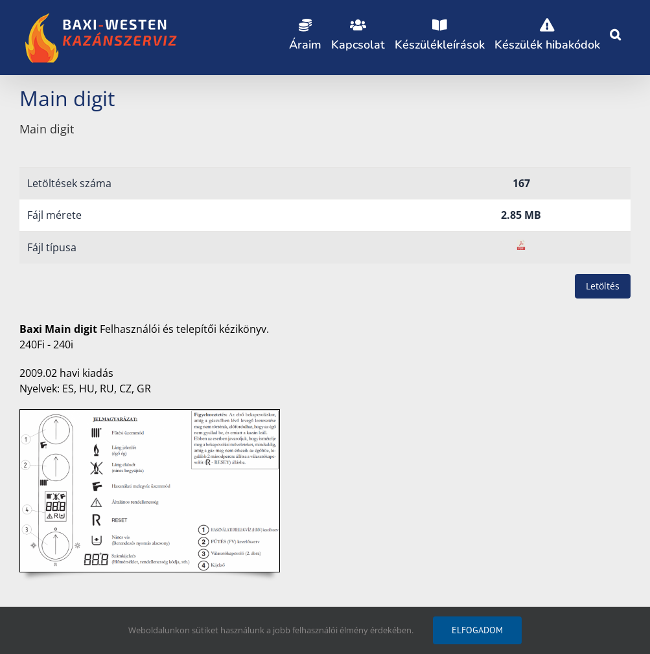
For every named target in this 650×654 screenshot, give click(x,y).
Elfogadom (477, 630)
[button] (615, 32)
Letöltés (603, 286)
